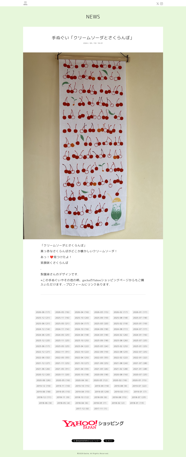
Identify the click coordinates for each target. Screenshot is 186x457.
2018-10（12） (82, 397)
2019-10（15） (82, 386)
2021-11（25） (62, 363)
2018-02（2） (119, 403)
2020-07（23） (140, 374)
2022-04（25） (82, 357)
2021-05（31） (62, 369)
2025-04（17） (82, 323)
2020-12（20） (43, 374)
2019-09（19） (102, 386)
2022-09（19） (101, 352)
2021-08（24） (121, 363)
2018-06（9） (46, 403)
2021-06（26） (43, 369)
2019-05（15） (63, 391)
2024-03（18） (101, 335)
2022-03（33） (101, 357)
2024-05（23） (62, 335)
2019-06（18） (44, 391)
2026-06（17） (43, 312)
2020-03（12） (101, 380)
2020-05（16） (63, 380)
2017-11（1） (101, 408)
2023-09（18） (101, 340)
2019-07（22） (140, 386)
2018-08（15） (120, 397)
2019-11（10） (63, 386)
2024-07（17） (140, 329)
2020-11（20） (62, 374)
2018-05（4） (64, 403)
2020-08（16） (121, 374)
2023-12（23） (43, 340)
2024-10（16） (82, 329)
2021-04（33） (82, 369)
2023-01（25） (140, 346)
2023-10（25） (82, 340)
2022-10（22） (82, 352)
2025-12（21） (43, 318)
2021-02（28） (121, 369)
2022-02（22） (121, 357)
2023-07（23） (140, 340)
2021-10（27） (82, 363)
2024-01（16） (140, 335)
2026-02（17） (121, 312)
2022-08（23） (121, 352)
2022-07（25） (140, 352)
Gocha (86, 453)
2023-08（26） (121, 340)
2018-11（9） (63, 397)
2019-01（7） (141, 391)
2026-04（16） (82, 312)
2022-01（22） (140, 357)
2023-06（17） (43, 346)
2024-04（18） (82, 335)
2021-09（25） (101, 363)
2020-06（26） (44, 380)
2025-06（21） (43, 323)
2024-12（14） (43, 329)
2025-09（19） (101, 318)
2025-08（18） (121, 318)
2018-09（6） (101, 397)
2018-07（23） (139, 397)
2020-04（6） (82, 380)
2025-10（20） (82, 318)
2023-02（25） (121, 346)
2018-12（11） (44, 397)
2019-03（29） (102, 391)
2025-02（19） (121, 323)
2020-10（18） (82, 374)
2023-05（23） (62, 346)
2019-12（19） (44, 386)
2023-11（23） (62, 340)
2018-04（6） (82, 403)
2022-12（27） (43, 352)
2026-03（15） (101, 312)
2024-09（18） (101, 329)
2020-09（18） (101, 374)
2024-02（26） (121, 335)
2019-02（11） (121, 391)
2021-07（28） (140, 363)
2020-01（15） (140, 380)
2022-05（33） (62, 357)
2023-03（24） (101, 346)
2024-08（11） (121, 329)
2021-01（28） (140, 369)
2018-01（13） (137, 403)
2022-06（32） (43, 357)
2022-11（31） (62, 352)
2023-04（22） (82, 346)
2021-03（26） (101, 369)
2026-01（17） (140, 312)
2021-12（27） (43, 363)
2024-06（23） (43, 335)
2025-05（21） (62, 323)
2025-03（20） (101, 323)
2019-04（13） (82, 391)
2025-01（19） (140, 323)
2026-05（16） (62, 312)
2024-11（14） (62, 329)
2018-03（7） (100, 403)
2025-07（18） (140, 318)
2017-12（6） (83, 408)
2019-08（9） (121, 386)
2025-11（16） (62, 318)
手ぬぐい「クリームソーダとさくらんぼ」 (93, 38)
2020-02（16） (120, 380)
